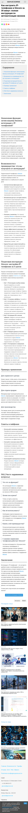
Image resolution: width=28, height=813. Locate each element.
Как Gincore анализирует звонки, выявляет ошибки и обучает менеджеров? (13, 748)
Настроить (17, 600)
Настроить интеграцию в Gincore (14, 595)
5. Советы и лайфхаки (9, 88)
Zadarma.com (17, 275)
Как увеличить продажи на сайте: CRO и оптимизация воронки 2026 (12, 693)
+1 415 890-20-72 (6, 783)
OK (25, 803)
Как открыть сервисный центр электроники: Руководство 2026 (13, 625)
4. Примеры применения (10, 85)
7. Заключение (7, 93)
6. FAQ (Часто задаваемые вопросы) (13, 91)
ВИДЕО (24, 600)
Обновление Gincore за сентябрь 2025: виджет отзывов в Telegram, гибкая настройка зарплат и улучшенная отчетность (13, 715)
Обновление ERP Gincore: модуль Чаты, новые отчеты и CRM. (12, 649)
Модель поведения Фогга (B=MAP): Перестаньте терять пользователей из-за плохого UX (12, 671)
